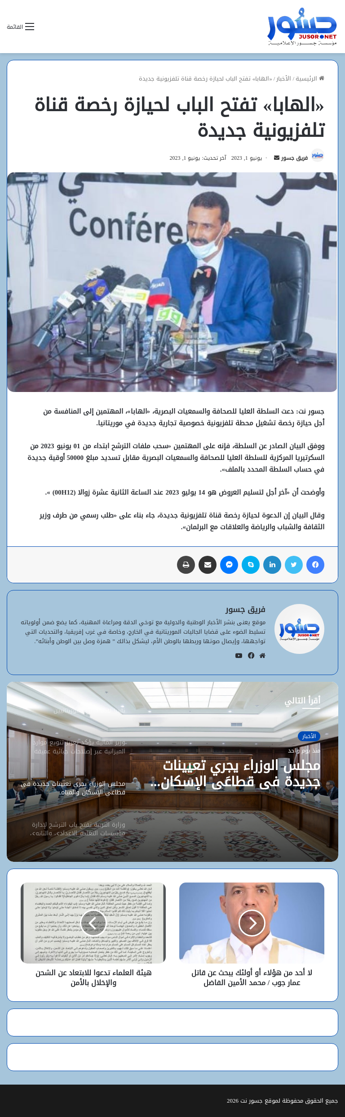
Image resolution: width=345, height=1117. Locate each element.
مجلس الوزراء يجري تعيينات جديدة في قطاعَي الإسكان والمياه (240, 773)
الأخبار (283, 78)
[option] (172, 772)
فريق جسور (294, 158)
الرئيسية (310, 78)
